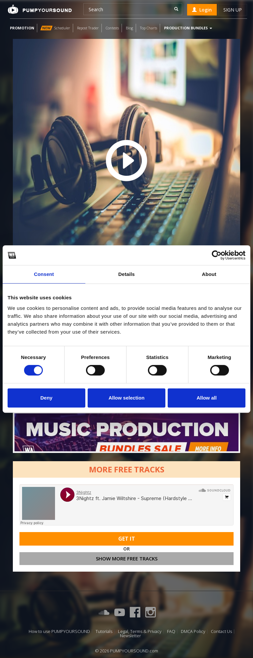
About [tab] (209, 274)
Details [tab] (126, 274)
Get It (126, 538)
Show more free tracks (126, 558)
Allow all (207, 398)
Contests (112, 27)
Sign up (232, 10)
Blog (129, 27)
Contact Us (221, 631)
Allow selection (126, 398)
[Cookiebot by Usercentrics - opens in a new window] (216, 255)
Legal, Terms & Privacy (139, 631)
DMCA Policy (193, 631)
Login (202, 10)
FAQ (171, 631)
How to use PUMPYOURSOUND (59, 631)
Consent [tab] (44, 274)
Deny (46, 398)
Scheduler (55, 27)
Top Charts (148, 27)
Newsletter (130, 636)
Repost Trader (88, 27)
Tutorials (104, 631)
